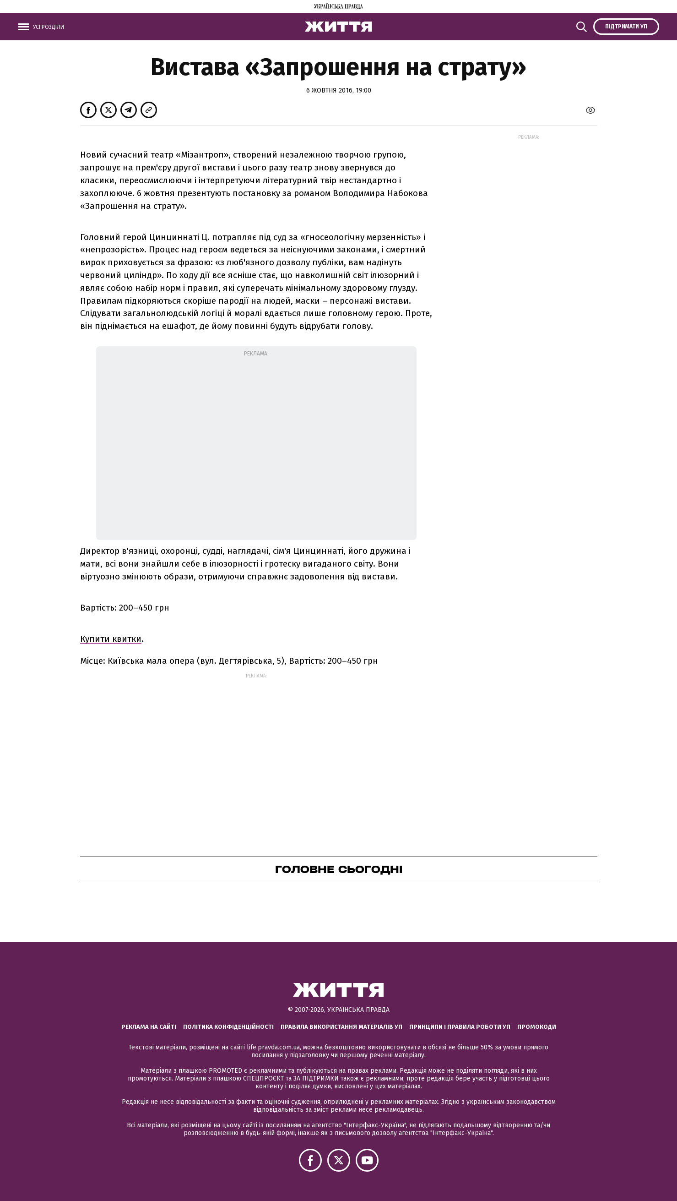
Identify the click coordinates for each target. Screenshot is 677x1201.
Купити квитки (110, 638)
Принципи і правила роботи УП (459, 1026)
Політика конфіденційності (228, 1026)
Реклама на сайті (148, 1026)
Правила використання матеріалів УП (341, 1026)
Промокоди (536, 1026)
